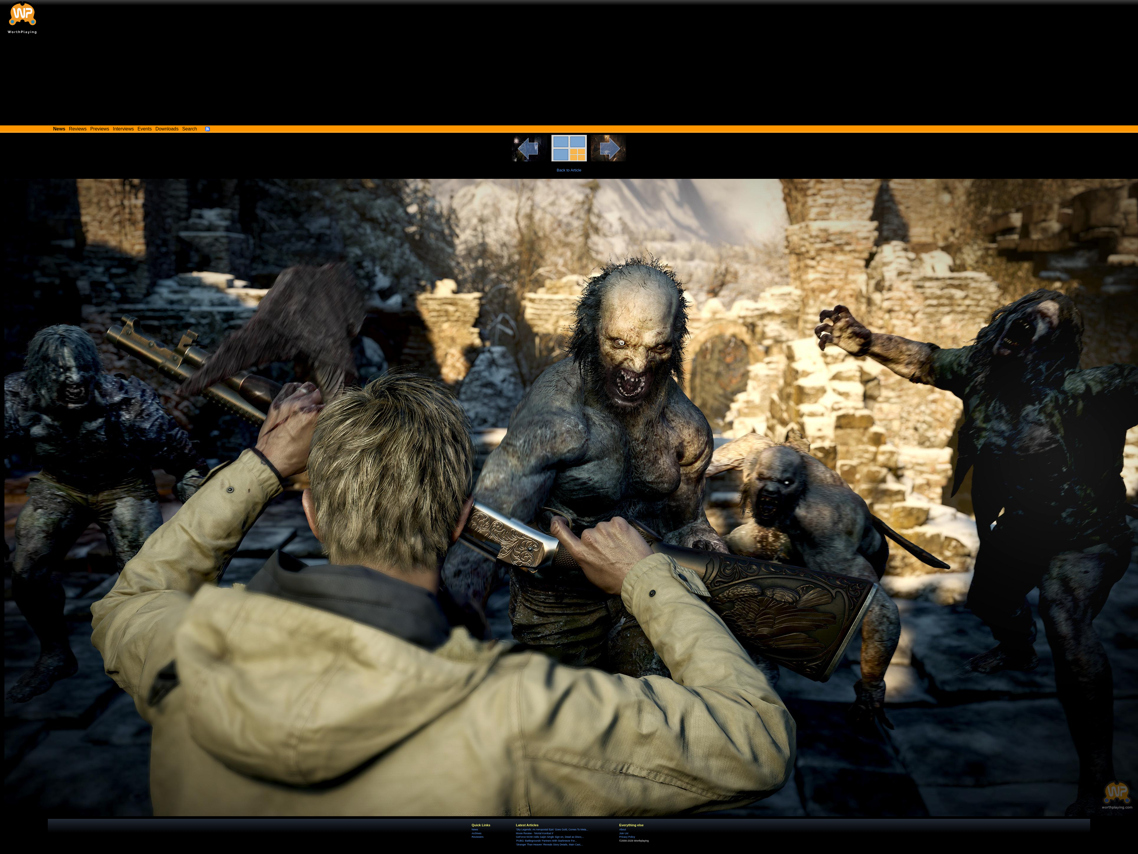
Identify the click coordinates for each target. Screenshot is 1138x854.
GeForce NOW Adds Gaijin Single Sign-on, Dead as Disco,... (550, 836)
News (475, 829)
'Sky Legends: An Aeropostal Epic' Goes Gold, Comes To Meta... (552, 829)
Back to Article (569, 170)
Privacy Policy (627, 836)
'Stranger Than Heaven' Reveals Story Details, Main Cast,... (549, 844)
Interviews (123, 128)
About (622, 829)
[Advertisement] (569, 81)
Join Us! (623, 833)
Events (145, 128)
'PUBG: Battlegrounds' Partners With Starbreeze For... (546, 840)
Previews (99, 128)
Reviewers (478, 836)
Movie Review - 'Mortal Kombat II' (535, 833)
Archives (476, 833)
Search (189, 128)
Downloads (167, 128)
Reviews (78, 128)
